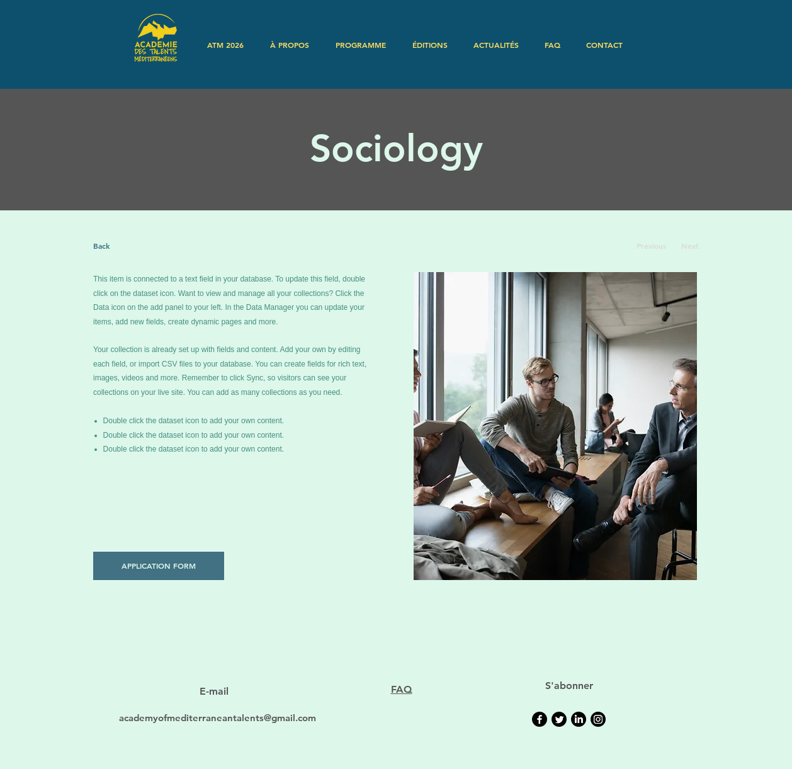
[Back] (140, 245)
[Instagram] (598, 719)
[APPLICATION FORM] (158, 566)
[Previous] (651, 245)
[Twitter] (559, 719)
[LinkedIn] (578, 719)
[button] (289, 45)
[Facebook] (539, 719)
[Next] (689, 245)
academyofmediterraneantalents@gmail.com (217, 718)
